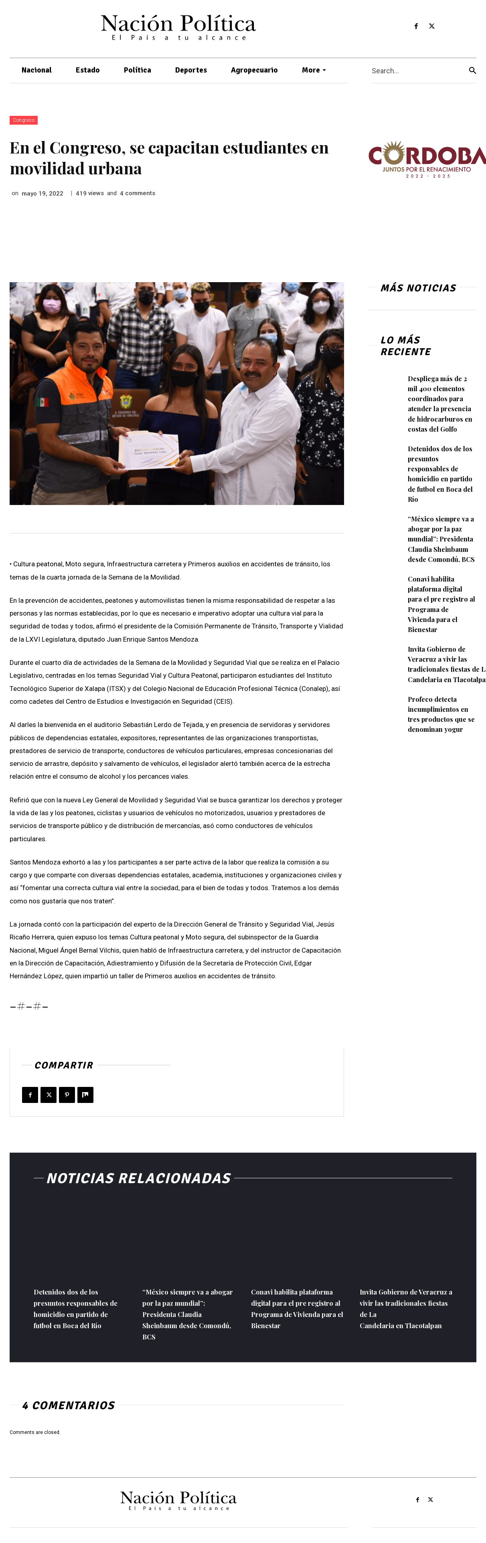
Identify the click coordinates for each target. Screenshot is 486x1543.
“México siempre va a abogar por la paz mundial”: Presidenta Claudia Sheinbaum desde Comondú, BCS (441, 554)
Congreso (24, 120)
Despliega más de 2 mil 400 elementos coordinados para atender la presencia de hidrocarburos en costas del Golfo (440, 409)
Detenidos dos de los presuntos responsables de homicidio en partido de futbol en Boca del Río (442, 484)
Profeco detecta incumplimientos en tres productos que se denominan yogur (441, 739)
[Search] (472, 70)
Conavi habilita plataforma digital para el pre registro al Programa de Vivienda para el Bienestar (441, 624)
